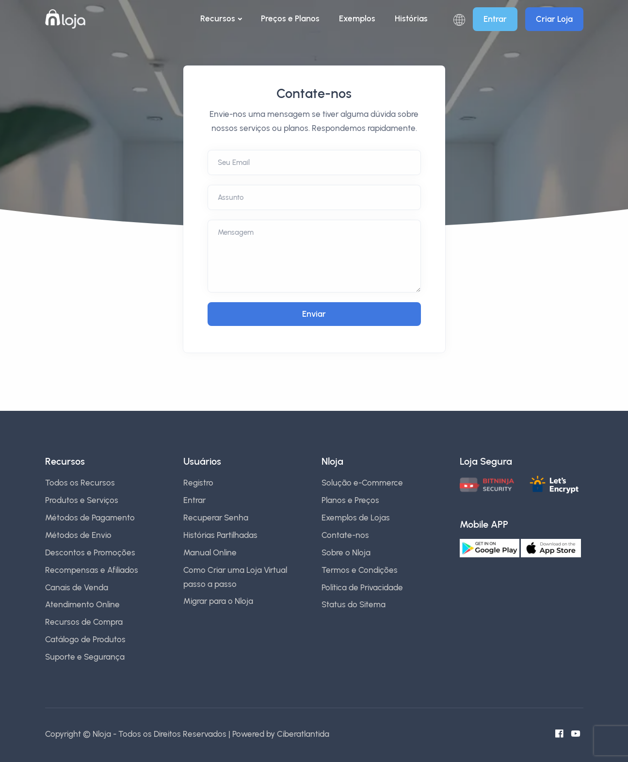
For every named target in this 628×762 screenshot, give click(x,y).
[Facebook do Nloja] (562, 734)
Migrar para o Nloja (218, 601)
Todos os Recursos (80, 482)
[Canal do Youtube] (578, 734)
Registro (198, 482)
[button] (459, 19)
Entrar (495, 19)
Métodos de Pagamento (90, 517)
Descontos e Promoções (90, 552)
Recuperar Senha (215, 517)
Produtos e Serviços (81, 500)
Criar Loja (554, 19)
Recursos (217, 18)
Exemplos (357, 18)
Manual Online (210, 552)
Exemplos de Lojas (356, 517)
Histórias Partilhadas (220, 535)
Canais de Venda (76, 587)
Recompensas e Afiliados (91, 570)
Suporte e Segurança (85, 657)
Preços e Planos (290, 18)
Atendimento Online (82, 604)
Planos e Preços (350, 500)
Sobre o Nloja (346, 552)
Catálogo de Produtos (85, 639)
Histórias (411, 18)
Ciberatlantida (303, 734)
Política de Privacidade (362, 587)
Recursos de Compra (84, 622)
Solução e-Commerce (362, 482)
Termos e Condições (360, 570)
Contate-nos (345, 535)
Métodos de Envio (78, 535)
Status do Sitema (354, 604)
